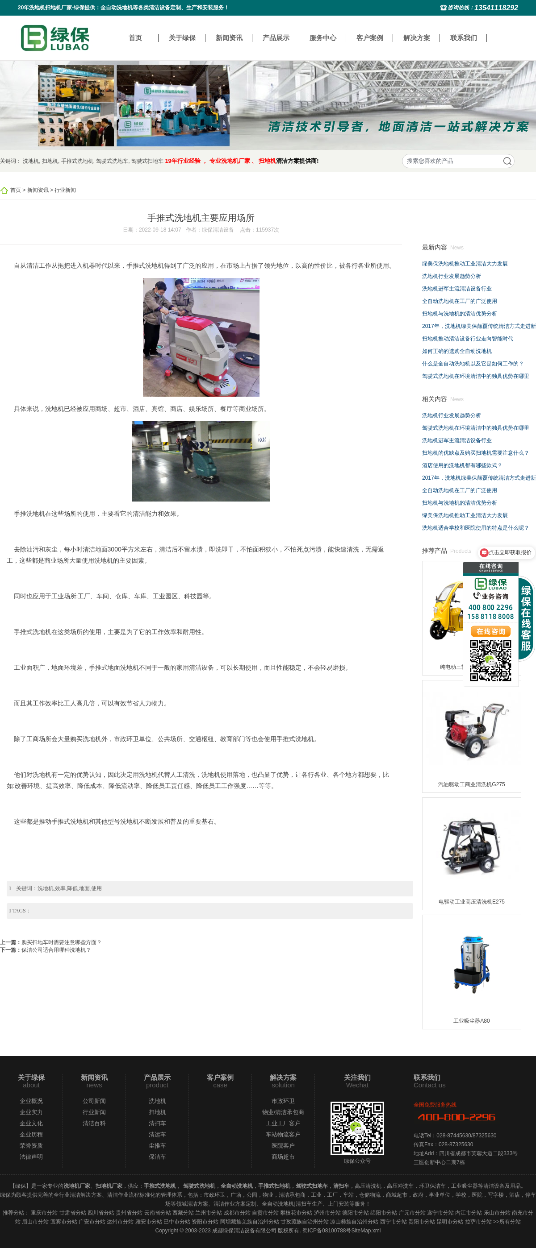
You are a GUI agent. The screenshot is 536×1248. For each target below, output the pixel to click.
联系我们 (463, 37)
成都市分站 (237, 1213)
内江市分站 (468, 1213)
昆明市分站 (449, 1222)
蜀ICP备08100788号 (326, 1230)
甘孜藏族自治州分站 (305, 1222)
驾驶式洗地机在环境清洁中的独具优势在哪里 (475, 376)
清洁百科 (94, 1123)
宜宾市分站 (63, 1222)
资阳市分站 (205, 1222)
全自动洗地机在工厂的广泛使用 (459, 301)
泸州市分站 (327, 1213)
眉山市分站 (35, 1222)
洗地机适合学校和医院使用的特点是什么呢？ (475, 528)
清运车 (157, 1134)
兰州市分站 (208, 1213)
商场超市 (283, 1156)
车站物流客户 (283, 1134)
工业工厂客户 (283, 1123)
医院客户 (283, 1145)
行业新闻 (65, 190)
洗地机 (31, 161)
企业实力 (31, 1112)
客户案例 (369, 37)
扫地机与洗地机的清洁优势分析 (459, 314)
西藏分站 (183, 1213)
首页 (135, 37)
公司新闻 (94, 1101)
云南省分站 (157, 1213)
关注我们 (357, 1077)
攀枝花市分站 (296, 1213)
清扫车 (157, 1123)
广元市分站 (412, 1213)
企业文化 (31, 1123)
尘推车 (157, 1145)
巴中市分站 (176, 1222)
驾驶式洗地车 (112, 161)
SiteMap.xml (366, 1230)
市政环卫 (283, 1101)
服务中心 (323, 37)
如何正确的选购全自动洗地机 (457, 351)
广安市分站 (92, 1222)
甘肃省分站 (72, 1213)
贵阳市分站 (421, 1222)
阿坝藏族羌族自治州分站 (249, 1222)
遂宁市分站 (440, 1213)
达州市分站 (120, 1222)
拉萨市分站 (478, 1222)
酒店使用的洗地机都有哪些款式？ (462, 465)
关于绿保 (182, 37)
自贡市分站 (265, 1213)
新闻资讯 (229, 37)
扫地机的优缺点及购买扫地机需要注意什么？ (475, 453)
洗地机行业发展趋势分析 (451, 276)
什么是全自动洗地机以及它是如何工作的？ (473, 364)
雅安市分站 (148, 1222)
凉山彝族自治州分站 (354, 1222)
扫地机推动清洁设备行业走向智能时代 (467, 339)
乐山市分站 (497, 1213)
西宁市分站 (393, 1222)
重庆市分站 (44, 1213)
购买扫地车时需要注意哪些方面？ (61, 942)
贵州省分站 (129, 1213)
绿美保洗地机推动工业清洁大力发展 (465, 264)
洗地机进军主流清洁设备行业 (457, 289)
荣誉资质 (31, 1145)
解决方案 (416, 37)
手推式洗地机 (77, 161)
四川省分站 (101, 1213)
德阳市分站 (355, 1213)
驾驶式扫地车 (147, 161)
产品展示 (276, 37)
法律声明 (31, 1156)
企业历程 (31, 1134)
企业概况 (31, 1101)
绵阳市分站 (383, 1213)
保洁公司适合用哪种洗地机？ (56, 950)
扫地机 (50, 161)
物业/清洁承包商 (283, 1112)
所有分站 (510, 1222)
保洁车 (157, 1156)
